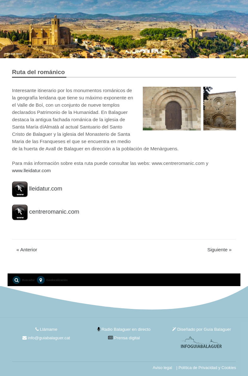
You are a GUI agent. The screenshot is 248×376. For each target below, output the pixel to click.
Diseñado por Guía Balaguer (201, 329)
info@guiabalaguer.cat (46, 337)
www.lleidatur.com (31, 170)
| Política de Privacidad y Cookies (206, 367)
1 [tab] (119, 50)
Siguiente (219, 249)
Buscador (23, 280)
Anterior (26, 249)
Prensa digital (124, 337)
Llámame (46, 329)
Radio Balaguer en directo (123, 329)
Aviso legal (162, 367)
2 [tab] (129, 50)
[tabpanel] (124, 29)
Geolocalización (52, 280)
